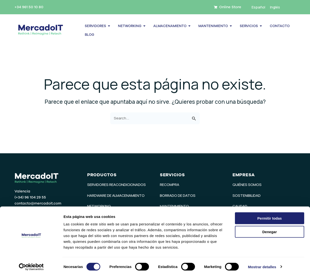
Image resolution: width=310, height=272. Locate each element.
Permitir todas (269, 214)
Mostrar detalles (262, 262)
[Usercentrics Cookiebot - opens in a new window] (31, 262)
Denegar (269, 228)
